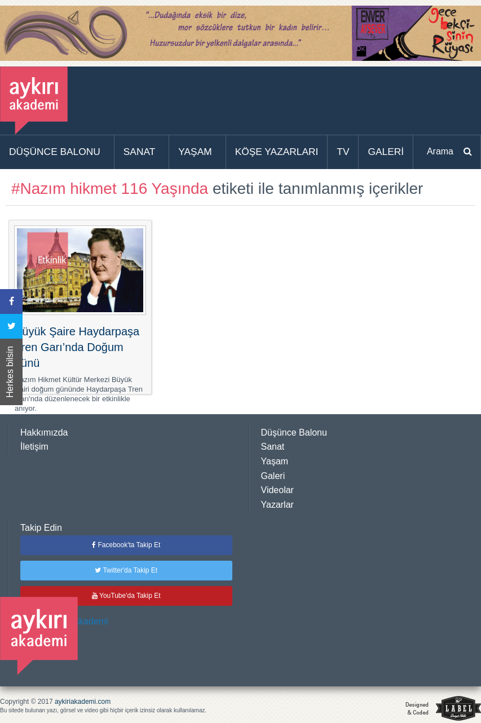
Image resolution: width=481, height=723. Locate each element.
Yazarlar (277, 504)
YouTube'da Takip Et (126, 596)
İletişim (34, 446)
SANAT (139, 151)
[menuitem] (57, 152)
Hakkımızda (44, 432)
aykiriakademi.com (83, 702)
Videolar (277, 490)
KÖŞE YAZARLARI (277, 151)
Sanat (273, 446)
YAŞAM (194, 151)
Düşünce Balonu (294, 432)
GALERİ (386, 151)
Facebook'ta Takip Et (126, 545)
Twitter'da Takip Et (126, 570)
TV (343, 151)
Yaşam (275, 461)
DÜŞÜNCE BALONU (54, 151)
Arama (440, 151)
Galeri (273, 476)
